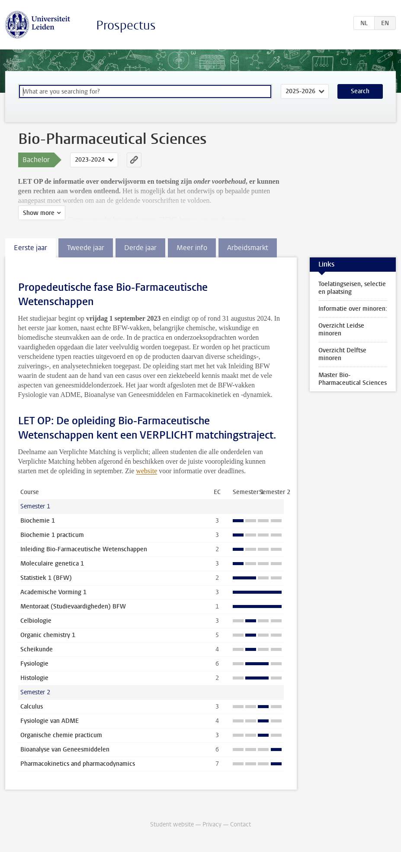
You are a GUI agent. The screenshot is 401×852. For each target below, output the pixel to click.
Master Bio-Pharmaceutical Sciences (352, 379)
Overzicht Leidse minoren (341, 330)
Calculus (31, 706)
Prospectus (126, 25)
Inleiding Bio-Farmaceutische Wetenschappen (83, 549)
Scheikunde (36, 649)
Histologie (34, 678)
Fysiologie (34, 664)
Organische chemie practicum (61, 735)
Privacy (211, 824)
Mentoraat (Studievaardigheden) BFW (73, 606)
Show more (39, 213)
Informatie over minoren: (352, 309)
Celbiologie (35, 621)
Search (360, 91)
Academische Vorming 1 (53, 592)
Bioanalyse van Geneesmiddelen (64, 749)
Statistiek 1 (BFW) (46, 578)
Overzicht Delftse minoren (342, 354)
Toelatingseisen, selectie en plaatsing (352, 288)
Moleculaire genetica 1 (52, 563)
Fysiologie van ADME (49, 721)
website (146, 471)
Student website (172, 824)
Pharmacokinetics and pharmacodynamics (77, 764)
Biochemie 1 (37, 521)
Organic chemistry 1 (47, 635)
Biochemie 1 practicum (52, 535)
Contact (240, 824)
